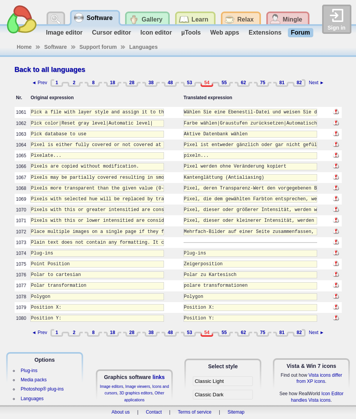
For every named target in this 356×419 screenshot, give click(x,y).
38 (151, 82)
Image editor (64, 32)
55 (224, 82)
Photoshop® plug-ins (42, 389)
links (158, 377)
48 (170, 82)
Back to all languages (50, 69)
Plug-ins (29, 370)
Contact (154, 412)
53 (189, 82)
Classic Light (209, 381)
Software (55, 47)
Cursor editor (111, 32)
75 (262, 82)
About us (121, 412)
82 (299, 82)
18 (112, 82)
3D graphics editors (135, 393)
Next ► (316, 82)
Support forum (98, 47)
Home (24, 47)
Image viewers (137, 386)
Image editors (111, 386)
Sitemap (235, 412)
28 (131, 82)
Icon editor (156, 32)
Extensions (265, 32)
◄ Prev (39, 82)
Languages (143, 47)
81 (281, 82)
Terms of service (194, 412)
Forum (300, 32)
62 (243, 82)
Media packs (34, 379)
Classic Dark (209, 394)
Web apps (224, 32)
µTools (191, 32)
